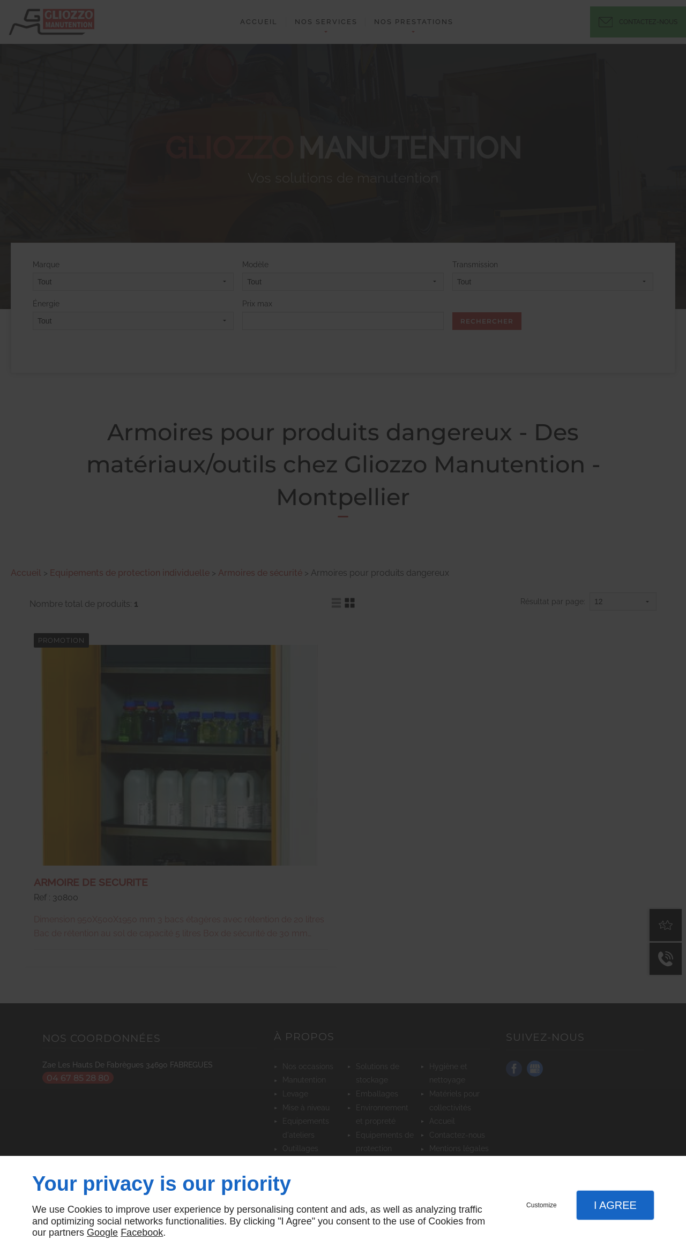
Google (102, 1232)
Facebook (142, 1232)
